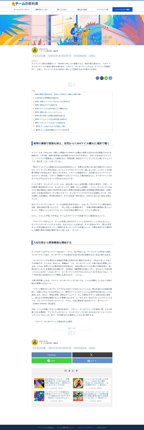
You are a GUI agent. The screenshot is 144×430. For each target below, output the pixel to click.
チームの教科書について (65, 428)
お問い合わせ (101, 428)
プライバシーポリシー (85, 428)
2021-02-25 (43, 49)
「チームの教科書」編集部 (48, 51)
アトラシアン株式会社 (46, 428)
